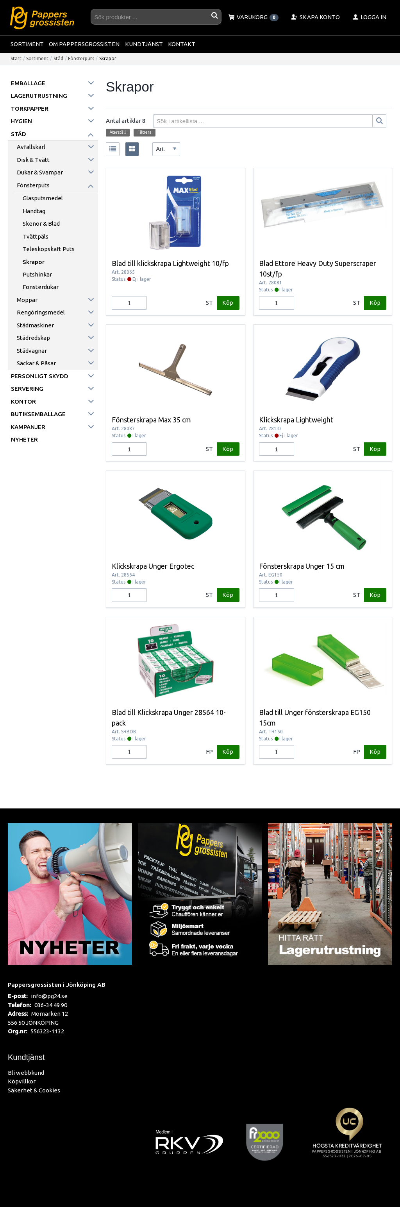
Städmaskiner (35, 325)
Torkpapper (29, 108)
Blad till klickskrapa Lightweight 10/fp (170, 263)
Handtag (34, 211)
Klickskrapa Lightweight (296, 420)
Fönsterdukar (41, 287)
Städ (58, 58)
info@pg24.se (49, 996)
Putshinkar (37, 274)
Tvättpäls (35, 236)
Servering (27, 388)
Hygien (21, 121)
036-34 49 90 (50, 1005)
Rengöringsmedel (41, 312)
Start (16, 58)
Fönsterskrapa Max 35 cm (151, 420)
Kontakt (181, 44)
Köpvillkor (22, 1081)
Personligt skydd (39, 376)
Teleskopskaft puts (49, 249)
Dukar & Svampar (40, 172)
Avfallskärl (31, 147)
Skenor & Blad (41, 223)
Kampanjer (28, 427)
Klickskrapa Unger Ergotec (153, 566)
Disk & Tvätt (33, 159)
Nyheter (24, 439)
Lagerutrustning (39, 95)
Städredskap (33, 337)
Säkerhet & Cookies (34, 1090)
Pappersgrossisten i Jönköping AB (56, 984)
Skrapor (34, 262)
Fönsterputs (81, 58)
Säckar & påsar (36, 363)
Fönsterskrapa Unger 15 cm (302, 566)
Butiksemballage (38, 414)
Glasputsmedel (43, 198)
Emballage (28, 83)
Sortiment (27, 44)
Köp (227, 302)
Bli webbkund (26, 1072)
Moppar (27, 299)
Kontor (23, 401)
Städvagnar (32, 350)
